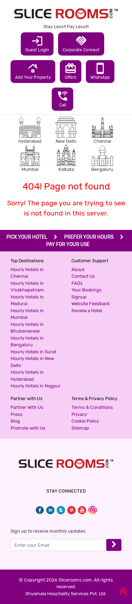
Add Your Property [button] (33, 71)
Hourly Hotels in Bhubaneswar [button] (27, 328)
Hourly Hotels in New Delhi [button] (32, 362)
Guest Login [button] (37, 43)
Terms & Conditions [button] (92, 407)
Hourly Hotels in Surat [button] (33, 351)
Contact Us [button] (83, 276)
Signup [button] (79, 297)
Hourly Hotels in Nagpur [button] (36, 385)
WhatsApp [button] (100, 71)
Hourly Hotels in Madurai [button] (27, 300)
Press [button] (17, 414)
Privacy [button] (79, 414)
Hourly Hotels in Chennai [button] (27, 273)
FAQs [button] (77, 283)
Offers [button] (70, 71)
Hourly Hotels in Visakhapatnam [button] (27, 287)
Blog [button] (15, 421)
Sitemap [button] (80, 428)
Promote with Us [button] (28, 428)
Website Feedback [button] (90, 303)
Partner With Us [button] (27, 407)
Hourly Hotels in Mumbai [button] (27, 314)
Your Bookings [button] (86, 290)
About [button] (77, 269)
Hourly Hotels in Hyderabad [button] (27, 376)
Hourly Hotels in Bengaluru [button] (27, 341)
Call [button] (62, 99)
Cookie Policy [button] (85, 421)
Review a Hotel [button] (86, 310)
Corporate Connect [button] (81, 43)
